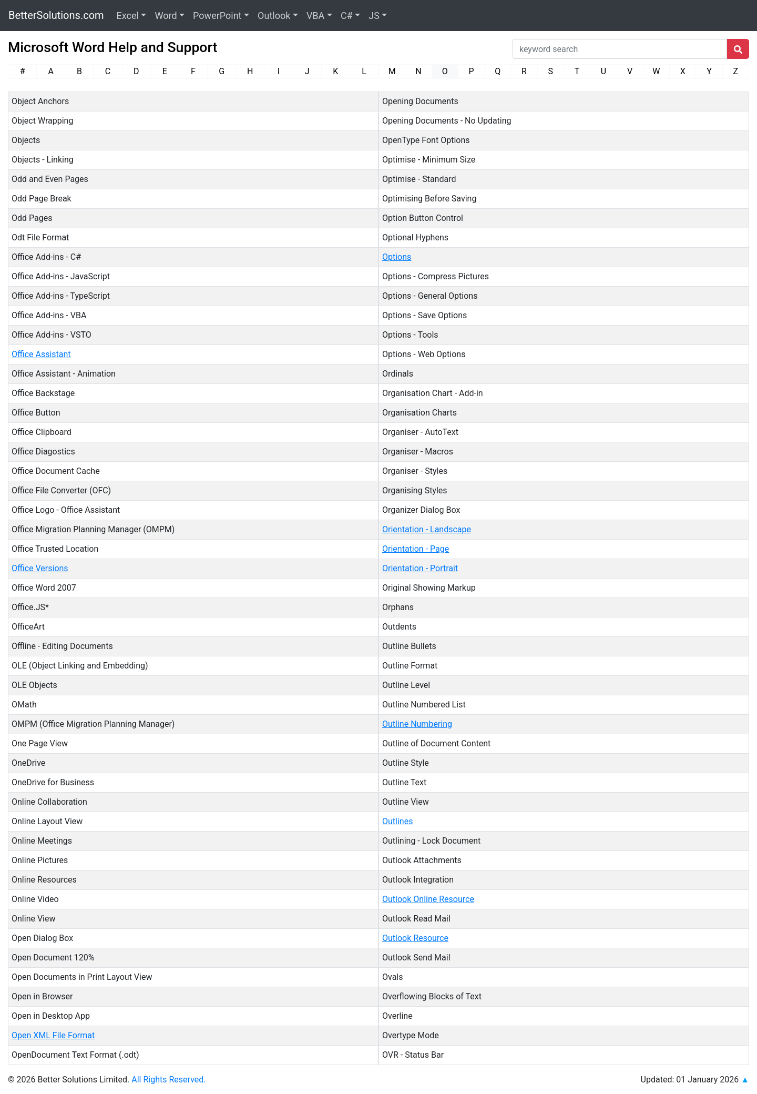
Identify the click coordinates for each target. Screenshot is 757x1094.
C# (347, 15)
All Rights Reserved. (168, 1080)
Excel (128, 15)
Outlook (274, 15)
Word (166, 15)
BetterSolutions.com (56, 15)
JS (374, 15)
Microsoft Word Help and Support (112, 47)
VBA (315, 15)
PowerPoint (217, 15)
